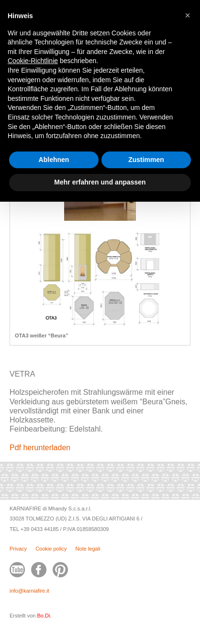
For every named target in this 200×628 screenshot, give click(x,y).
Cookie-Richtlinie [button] (33, 61)
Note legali (88, 549)
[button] (187, 15)
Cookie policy (51, 549)
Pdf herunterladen (40, 448)
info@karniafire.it (29, 591)
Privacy (18, 549)
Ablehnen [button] (54, 159)
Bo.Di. (44, 615)
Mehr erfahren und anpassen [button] (99, 182)
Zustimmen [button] (146, 159)
